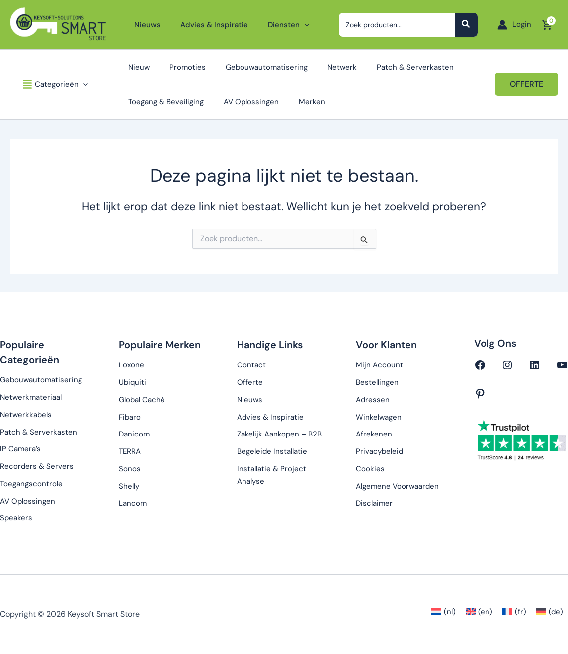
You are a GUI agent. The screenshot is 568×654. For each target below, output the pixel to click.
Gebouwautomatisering (249, 67)
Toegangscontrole (31, 484)
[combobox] (401, 25)
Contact (251, 365)
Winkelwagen (379, 417)
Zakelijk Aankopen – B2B (279, 434)
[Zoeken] (466, 25)
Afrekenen (374, 434)
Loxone (131, 365)
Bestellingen (377, 382)
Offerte (250, 382)
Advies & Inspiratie (270, 417)
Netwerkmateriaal (31, 397)
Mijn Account (379, 365)
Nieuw (131, 67)
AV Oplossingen (238, 102)
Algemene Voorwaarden (397, 486)
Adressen (373, 400)
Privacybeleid (379, 451)
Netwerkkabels (26, 415)
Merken (294, 102)
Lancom (133, 503)
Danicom (134, 434)
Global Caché (142, 400)
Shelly (129, 486)
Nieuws (249, 400)
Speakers (16, 518)
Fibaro (130, 417)
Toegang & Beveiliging (158, 102)
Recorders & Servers (37, 466)
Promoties (175, 67)
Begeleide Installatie (272, 451)
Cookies (370, 469)
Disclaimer (374, 503)
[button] (292, 24)
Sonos (130, 469)
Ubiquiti (132, 382)
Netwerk (319, 67)
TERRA (130, 451)
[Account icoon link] (514, 24)
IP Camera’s (20, 449)
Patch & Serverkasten (387, 67)
